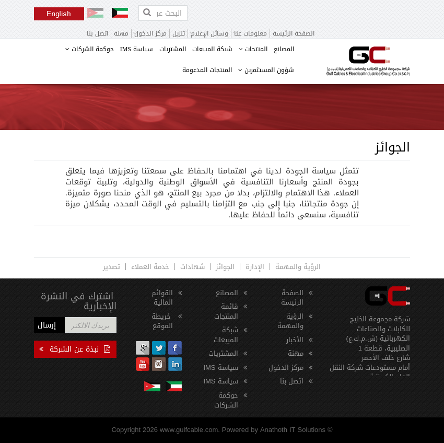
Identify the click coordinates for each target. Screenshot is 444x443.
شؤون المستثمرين (266, 70)
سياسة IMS (136, 49)
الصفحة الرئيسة (293, 33)
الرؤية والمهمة (298, 266)
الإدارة (255, 266)
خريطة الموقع (162, 321)
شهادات (192, 266)
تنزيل (178, 33)
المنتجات (253, 49)
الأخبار (294, 339)
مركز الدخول (285, 367)
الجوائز (225, 266)
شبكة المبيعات (212, 49)
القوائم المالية (162, 297)
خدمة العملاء (150, 266)
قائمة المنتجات (226, 311)
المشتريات (172, 49)
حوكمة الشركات (89, 49)
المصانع (284, 49)
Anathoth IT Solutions (292, 429)
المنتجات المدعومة (207, 70)
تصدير (111, 266)
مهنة (121, 33)
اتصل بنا (97, 33)
